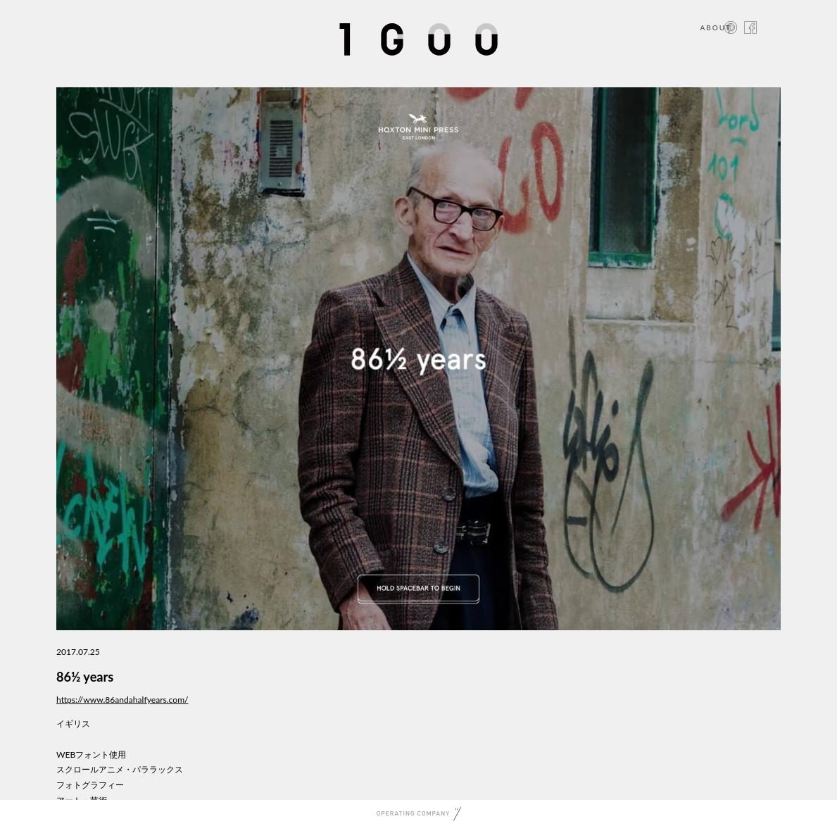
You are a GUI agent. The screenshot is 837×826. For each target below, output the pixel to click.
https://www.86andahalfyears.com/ (122, 699)
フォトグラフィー (90, 785)
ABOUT (715, 27)
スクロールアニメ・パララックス (119, 769)
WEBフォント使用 (91, 754)
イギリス (73, 723)
